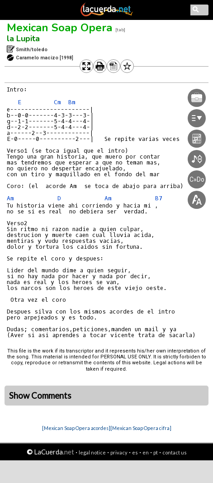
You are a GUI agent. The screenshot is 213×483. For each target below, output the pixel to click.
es (135, 452)
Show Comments (40, 396)
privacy (119, 452)
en (145, 452)
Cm (57, 102)
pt (155, 452)
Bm (72, 102)
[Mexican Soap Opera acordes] (76, 428)
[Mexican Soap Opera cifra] (140, 428)
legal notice (92, 452)
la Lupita (23, 38)
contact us (174, 452)
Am (10, 198)
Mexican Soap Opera (59, 27)
